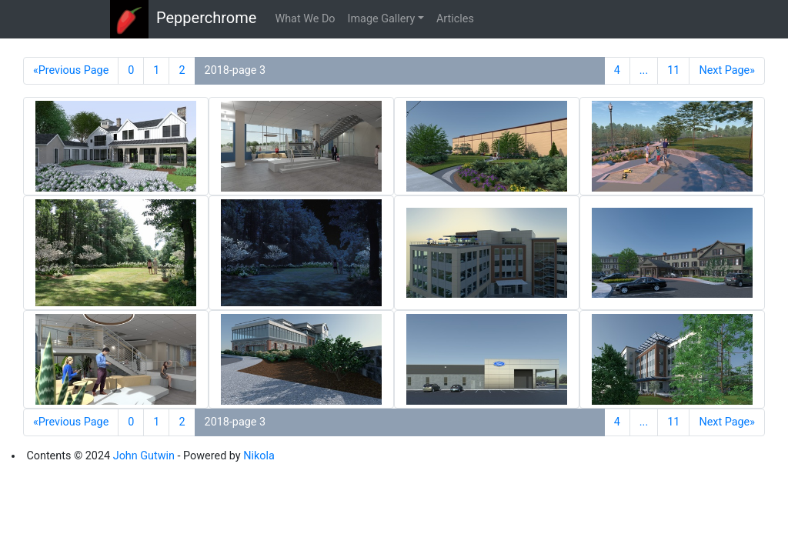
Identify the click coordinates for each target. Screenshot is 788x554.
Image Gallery (382, 18)
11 (673, 70)
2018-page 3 (235, 70)
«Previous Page (71, 70)
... (643, 70)
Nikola (259, 455)
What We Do (305, 18)
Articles (455, 18)
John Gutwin (144, 455)
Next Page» (727, 70)
